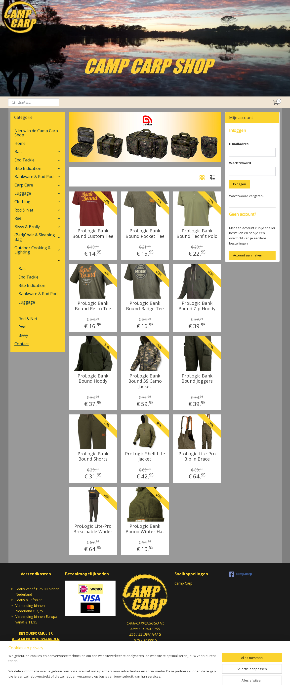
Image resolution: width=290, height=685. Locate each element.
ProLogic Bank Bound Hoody (93, 378)
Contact (21, 343)
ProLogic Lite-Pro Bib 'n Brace (197, 456)
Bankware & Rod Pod (37, 176)
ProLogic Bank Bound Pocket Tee (145, 233)
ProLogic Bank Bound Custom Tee (92, 233)
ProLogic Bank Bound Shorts (93, 456)
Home (20, 143)
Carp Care (37, 185)
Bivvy (23, 335)
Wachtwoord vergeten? (246, 196)
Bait (37, 151)
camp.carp (240, 574)
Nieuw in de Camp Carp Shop (36, 133)
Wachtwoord (240, 163)
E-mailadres (239, 144)
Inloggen (239, 184)
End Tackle (37, 160)
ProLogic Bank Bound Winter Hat (144, 529)
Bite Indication (37, 168)
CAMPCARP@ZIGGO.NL (145, 623)
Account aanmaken (247, 255)
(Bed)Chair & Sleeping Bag (37, 237)
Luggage (37, 193)
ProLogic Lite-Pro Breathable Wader (92, 529)
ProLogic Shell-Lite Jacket (145, 456)
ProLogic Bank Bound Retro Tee (93, 306)
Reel (37, 218)
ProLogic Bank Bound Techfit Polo (196, 233)
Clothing (37, 201)
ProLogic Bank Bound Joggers (197, 378)
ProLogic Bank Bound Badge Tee (145, 306)
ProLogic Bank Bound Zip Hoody (196, 306)
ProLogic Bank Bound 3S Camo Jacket (145, 381)
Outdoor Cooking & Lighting (37, 250)
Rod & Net (37, 210)
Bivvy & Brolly (37, 226)
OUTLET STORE (37, 260)
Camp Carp (183, 583)
